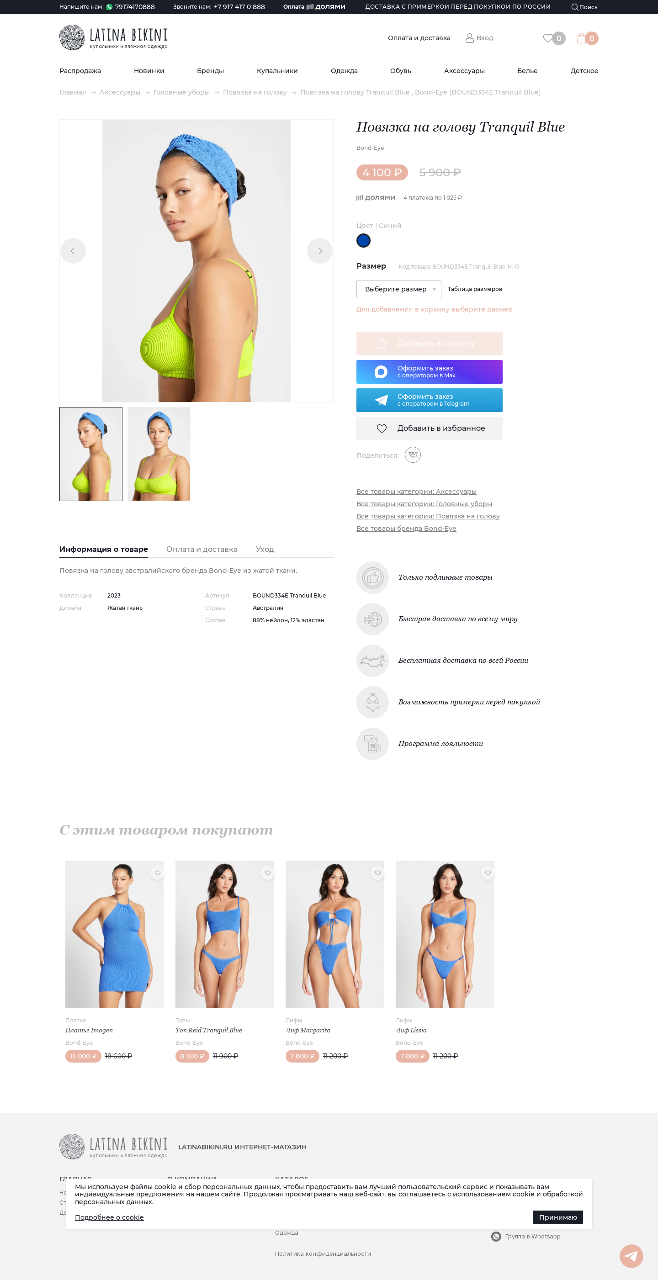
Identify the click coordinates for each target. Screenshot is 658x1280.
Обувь (400, 71)
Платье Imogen (89, 1030)
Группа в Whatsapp (533, 1236)
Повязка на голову (255, 92)
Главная (72, 92)
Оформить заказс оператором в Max (427, 371)
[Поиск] (585, 7)
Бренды (210, 71)
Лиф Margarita (308, 1030)
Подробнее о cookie (109, 1217)
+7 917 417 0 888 (239, 7)
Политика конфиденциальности (323, 1253)
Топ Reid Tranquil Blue (208, 1030)
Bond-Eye (370, 147)
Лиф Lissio (411, 1030)
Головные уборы (182, 92)
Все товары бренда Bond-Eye (406, 529)
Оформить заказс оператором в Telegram (434, 399)
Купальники (277, 71)
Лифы (294, 1020)
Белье (527, 71)
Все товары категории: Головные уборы (424, 504)
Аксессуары (464, 71)
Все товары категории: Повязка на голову (428, 516)
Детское (585, 71)
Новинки (149, 71)
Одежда (344, 71)
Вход (485, 38)
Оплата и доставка (419, 38)
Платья (75, 1020)
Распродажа (80, 71)
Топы (182, 1020)
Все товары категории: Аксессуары (416, 492)
